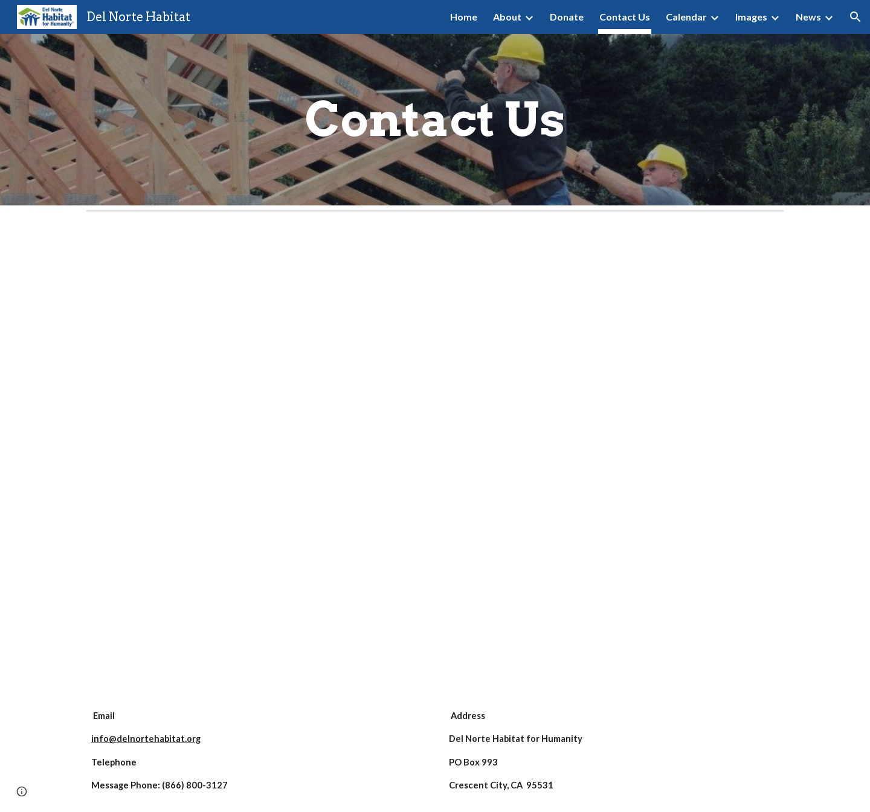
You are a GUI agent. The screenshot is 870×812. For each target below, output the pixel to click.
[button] (855, 16)
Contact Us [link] (624, 16)
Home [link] (463, 16)
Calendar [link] (686, 16)
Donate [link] (567, 16)
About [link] (507, 16)
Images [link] (751, 16)
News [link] (808, 16)
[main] (435, 119)
